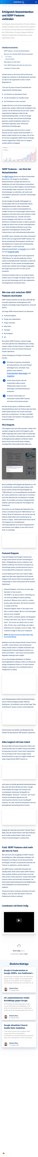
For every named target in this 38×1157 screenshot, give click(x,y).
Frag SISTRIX (19, 1113)
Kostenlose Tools (19, 1123)
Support (19, 1136)
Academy (19, 1118)
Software (19, 1094)
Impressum (19, 1089)
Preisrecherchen (12, 373)
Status (19, 1150)
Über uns (19, 1078)
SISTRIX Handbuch (19, 1139)
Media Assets (19, 1131)
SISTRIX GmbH (19, 1075)
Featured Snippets (9, 59)
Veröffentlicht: (15, 954)
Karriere (19, 1081)
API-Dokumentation (19, 1144)
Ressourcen (19, 1110)
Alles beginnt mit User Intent (12, 62)
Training (19, 1115)
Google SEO (19, 1099)
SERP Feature (8, 176)
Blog (9, 5)
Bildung (19, 1084)
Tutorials (19, 1126)
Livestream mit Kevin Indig (11, 68)
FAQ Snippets (8, 56)
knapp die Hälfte (13, 252)
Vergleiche (10, 376)
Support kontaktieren (19, 1147)
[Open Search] (36, 2)
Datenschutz (19, 1086)
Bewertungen (23, 373)
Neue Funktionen (19, 1142)
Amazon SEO (19, 1102)
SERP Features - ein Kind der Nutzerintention (17, 51)
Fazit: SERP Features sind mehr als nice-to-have (18, 65)
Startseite (4, 5)
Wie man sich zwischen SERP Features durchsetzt (18, 54)
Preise (19, 1097)
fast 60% (23, 249)
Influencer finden (19, 1105)
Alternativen (19, 1128)
